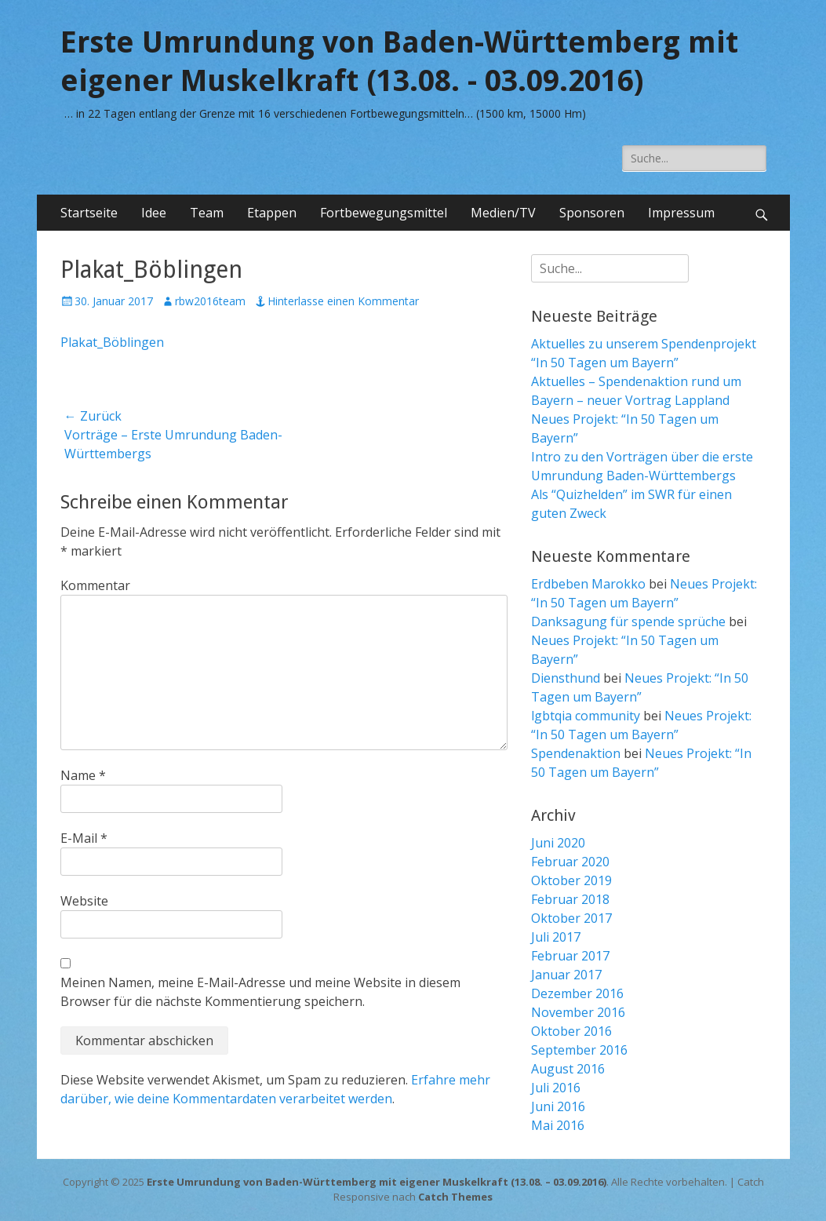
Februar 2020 (570, 861)
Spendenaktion (575, 753)
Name (83, 775)
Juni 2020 (558, 842)
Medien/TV (503, 212)
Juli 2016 (555, 1087)
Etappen (272, 212)
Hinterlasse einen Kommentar (343, 300)
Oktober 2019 (571, 880)
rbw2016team (210, 300)
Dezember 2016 (577, 993)
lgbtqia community (585, 715)
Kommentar (95, 585)
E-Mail (83, 838)
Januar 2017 (566, 974)
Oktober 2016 (571, 1031)
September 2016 (579, 1050)
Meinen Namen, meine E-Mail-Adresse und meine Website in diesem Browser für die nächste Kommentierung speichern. (260, 992)
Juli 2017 (555, 937)
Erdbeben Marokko (588, 583)
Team (207, 212)
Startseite (89, 212)
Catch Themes (455, 1197)
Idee (153, 212)
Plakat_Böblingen (112, 342)
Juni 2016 (558, 1106)
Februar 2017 (570, 955)
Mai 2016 (557, 1125)
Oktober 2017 (571, 918)
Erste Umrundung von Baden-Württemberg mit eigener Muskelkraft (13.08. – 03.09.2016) (376, 1182)
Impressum (681, 212)
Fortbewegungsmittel (383, 212)
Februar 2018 (570, 899)
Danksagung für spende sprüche (628, 621)
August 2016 (568, 1068)
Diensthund (565, 678)
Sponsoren (591, 212)
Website (84, 900)
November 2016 (578, 1012)
